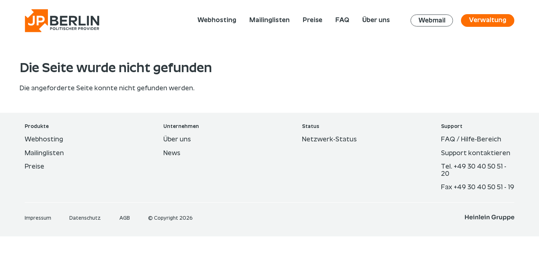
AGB (125, 218)
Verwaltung (487, 20)
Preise (34, 166)
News (171, 153)
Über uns (177, 139)
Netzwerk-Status (329, 139)
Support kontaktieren (475, 153)
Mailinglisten (44, 153)
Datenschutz (85, 218)
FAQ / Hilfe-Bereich (471, 139)
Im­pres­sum (38, 218)
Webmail (431, 20)
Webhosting (44, 139)
